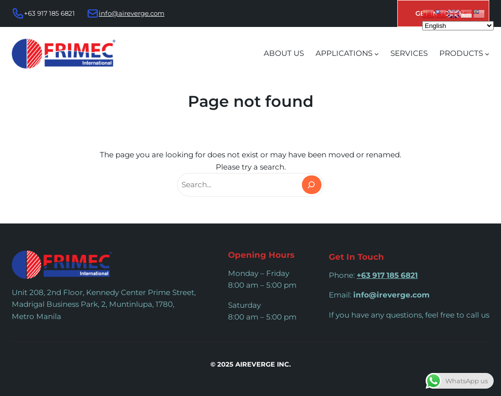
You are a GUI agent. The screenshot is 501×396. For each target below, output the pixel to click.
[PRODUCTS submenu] (487, 53)
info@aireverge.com (131, 13)
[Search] (311, 184)
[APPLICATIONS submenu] (376, 53)
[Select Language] (458, 25)
